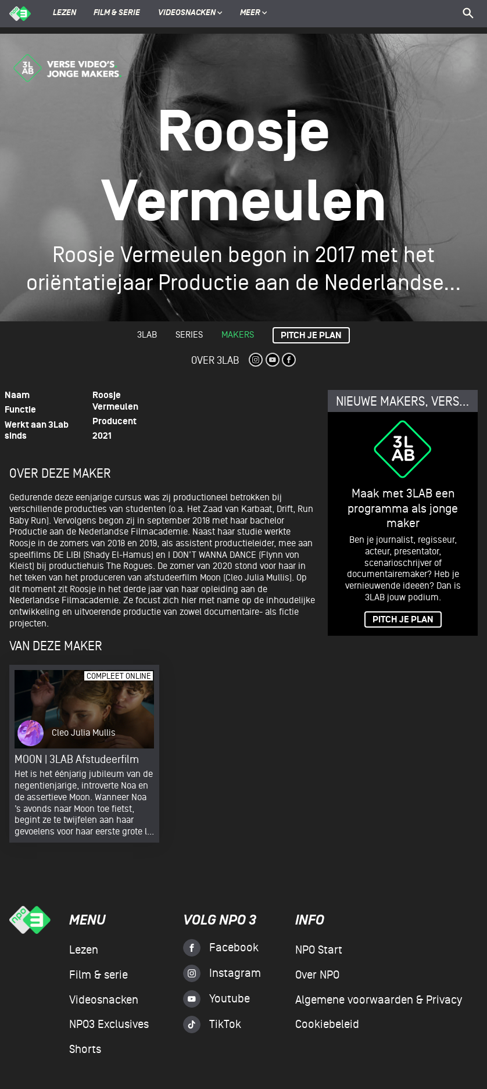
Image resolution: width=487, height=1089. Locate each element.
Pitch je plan (311, 335)
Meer (253, 13)
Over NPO (317, 975)
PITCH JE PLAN (403, 619)
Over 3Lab (215, 360)
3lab (147, 334)
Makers (237, 334)
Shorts (85, 1049)
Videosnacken (187, 13)
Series (189, 334)
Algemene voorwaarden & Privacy (378, 1000)
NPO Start (318, 950)
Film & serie (117, 13)
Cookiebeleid (327, 1024)
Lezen (64, 13)
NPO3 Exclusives (109, 1024)
